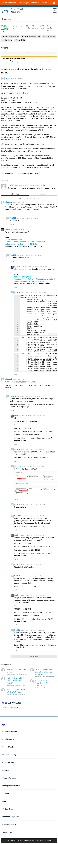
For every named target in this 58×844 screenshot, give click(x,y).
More (25, 12)
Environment (50, 36)
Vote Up (6, 213)
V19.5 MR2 (21, 40)
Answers (43, 194)
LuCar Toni (9, 229)
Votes (29, 198)
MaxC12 (9, 79)
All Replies (15, 194)
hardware (8, 40)
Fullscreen (52, 334)
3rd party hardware (12, 36)
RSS (29, 53)
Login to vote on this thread (16, 26)
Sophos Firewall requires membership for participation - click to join (29, 840)
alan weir (36, 185)
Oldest (21, 198)
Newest (36, 198)
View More (34, 660)
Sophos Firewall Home (32, 36)
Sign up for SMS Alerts (28, 244)
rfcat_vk (17, 419)
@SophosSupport (12, 244)
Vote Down (9, 213)
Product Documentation (36, 242)
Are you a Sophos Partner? (15, 242)
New (55, 10)
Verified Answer (4, 27)
